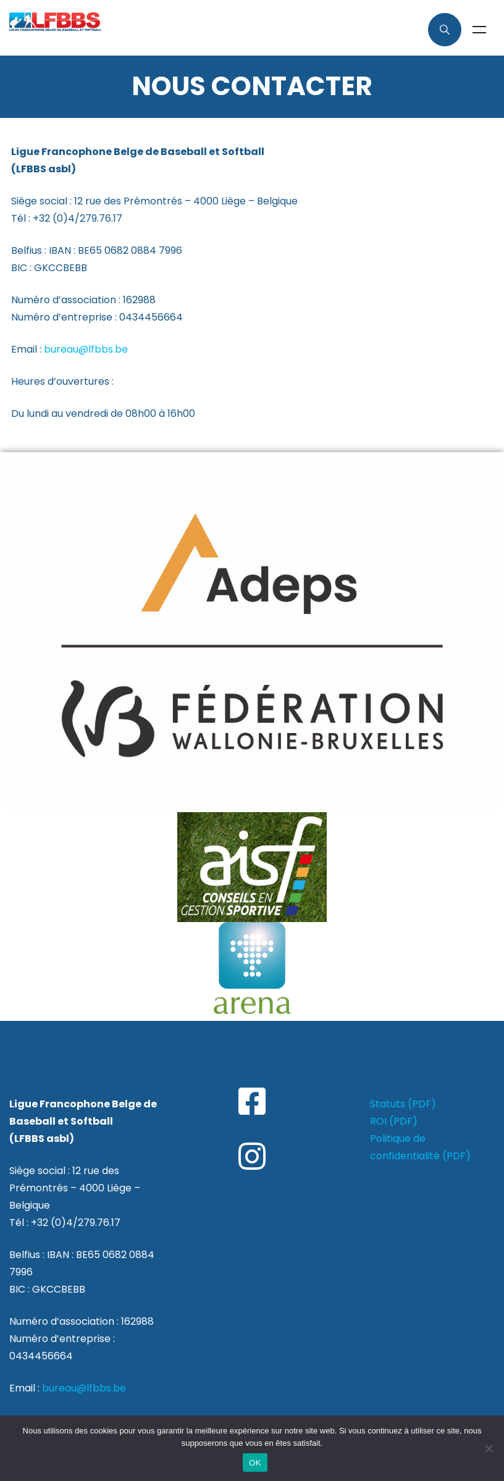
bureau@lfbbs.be (86, 349)
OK (255, 1462)
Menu (479, 29)
